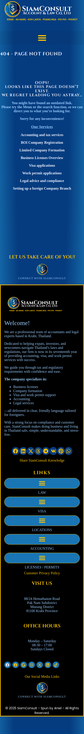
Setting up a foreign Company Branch (42, 188)
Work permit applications (42, 173)
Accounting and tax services (42, 135)
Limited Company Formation (42, 150)
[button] (42, 38)
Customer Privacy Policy (42, 573)
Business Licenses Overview (42, 158)
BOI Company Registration (42, 142)
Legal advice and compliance (42, 181)
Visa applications (42, 165)
